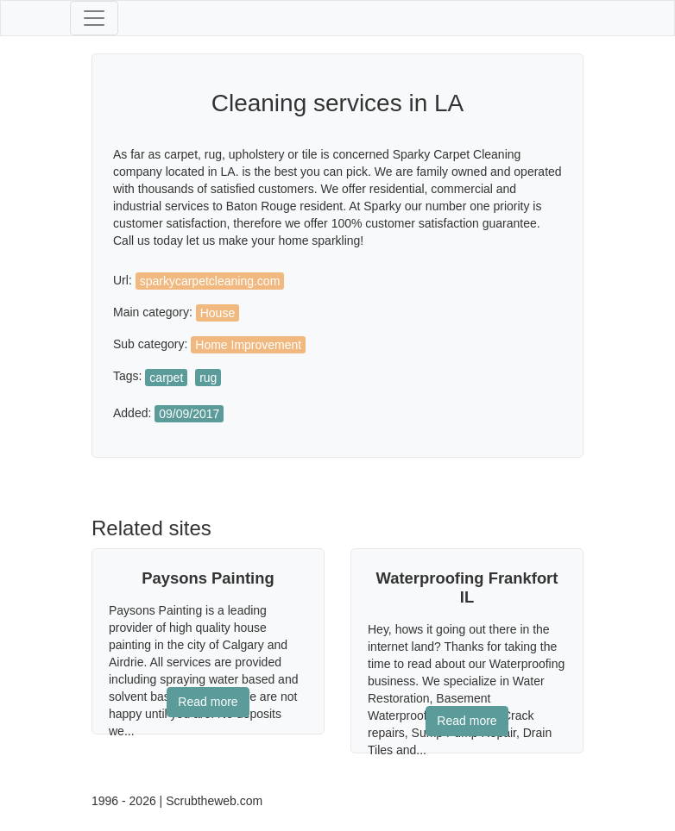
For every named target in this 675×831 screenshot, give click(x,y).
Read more (207, 702)
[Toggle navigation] (94, 18)
